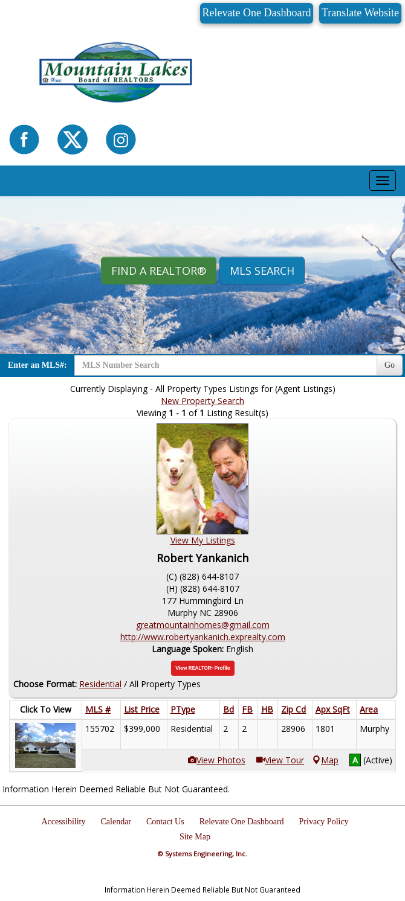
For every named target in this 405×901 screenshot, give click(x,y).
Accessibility (63, 821)
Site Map (195, 836)
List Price (142, 709)
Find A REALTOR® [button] (158, 270)
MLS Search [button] (262, 270)
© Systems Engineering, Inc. (202, 853)
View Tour (284, 760)
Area (369, 709)
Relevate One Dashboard (256, 13)
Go (389, 365)
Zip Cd (293, 709)
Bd (228, 709)
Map (326, 760)
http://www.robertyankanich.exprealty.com (202, 637)
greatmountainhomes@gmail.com (203, 624)
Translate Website (360, 13)
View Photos (221, 760)
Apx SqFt (333, 709)
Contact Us (165, 821)
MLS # (98, 709)
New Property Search (202, 400)
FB (247, 709)
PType (182, 709)
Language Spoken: (189, 649)
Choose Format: (45, 684)
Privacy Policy (324, 821)
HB (267, 709)
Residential (100, 684)
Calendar (115, 821)
